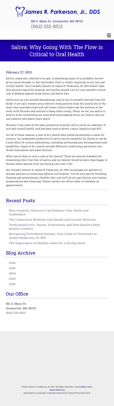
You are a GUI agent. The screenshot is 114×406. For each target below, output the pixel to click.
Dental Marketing (57, 390)
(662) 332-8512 (47, 26)
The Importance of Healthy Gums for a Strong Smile (47, 243)
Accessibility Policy (83, 387)
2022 (12, 284)
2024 (12, 273)
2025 (12, 268)
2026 (12, 263)
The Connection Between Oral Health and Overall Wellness (52, 219)
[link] (57, 12)
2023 (12, 278)
